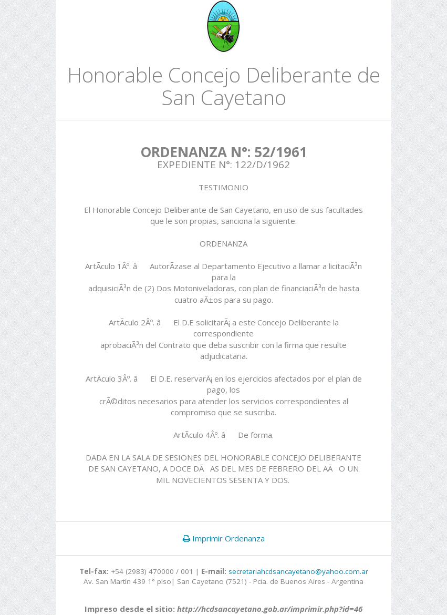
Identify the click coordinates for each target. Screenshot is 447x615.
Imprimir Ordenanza (224, 538)
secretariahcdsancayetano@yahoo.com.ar (298, 571)
